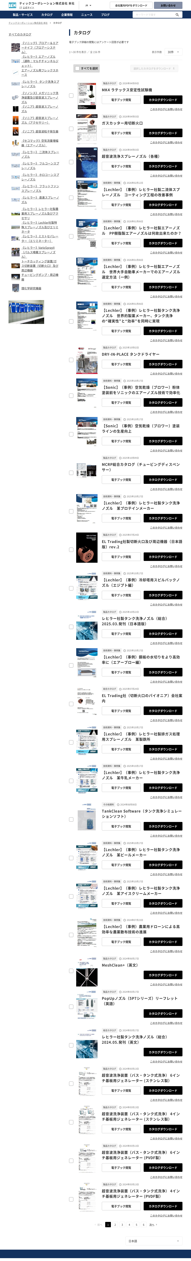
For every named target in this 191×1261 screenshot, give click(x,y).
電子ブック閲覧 (121, 100)
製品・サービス (23, 14)
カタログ (47, 14)
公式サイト (26, 7)
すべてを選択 (87, 68)
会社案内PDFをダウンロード (131, 5)
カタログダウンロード (163, 100)
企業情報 (67, 14)
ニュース (87, 14)
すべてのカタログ (20, 34)
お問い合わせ (168, 5)
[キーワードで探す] (177, 14)
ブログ (105, 14)
